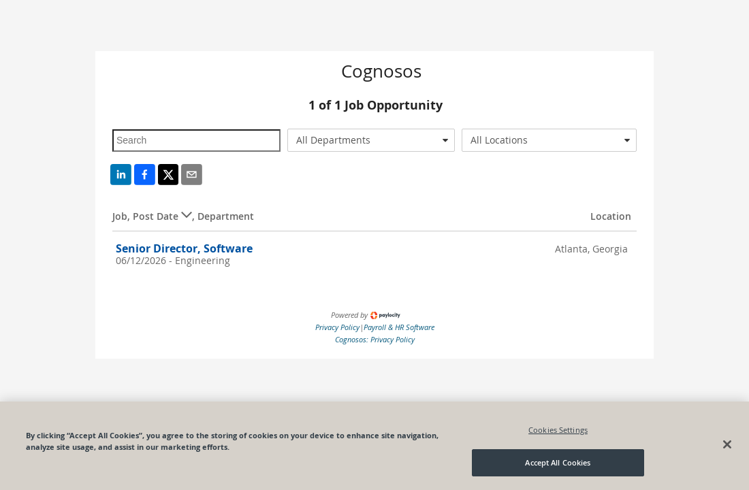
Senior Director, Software (184, 248)
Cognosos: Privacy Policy (375, 339)
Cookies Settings (558, 430)
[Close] (727, 444)
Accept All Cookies (557, 462)
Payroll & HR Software (399, 327)
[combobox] (371, 140)
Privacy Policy (337, 327)
